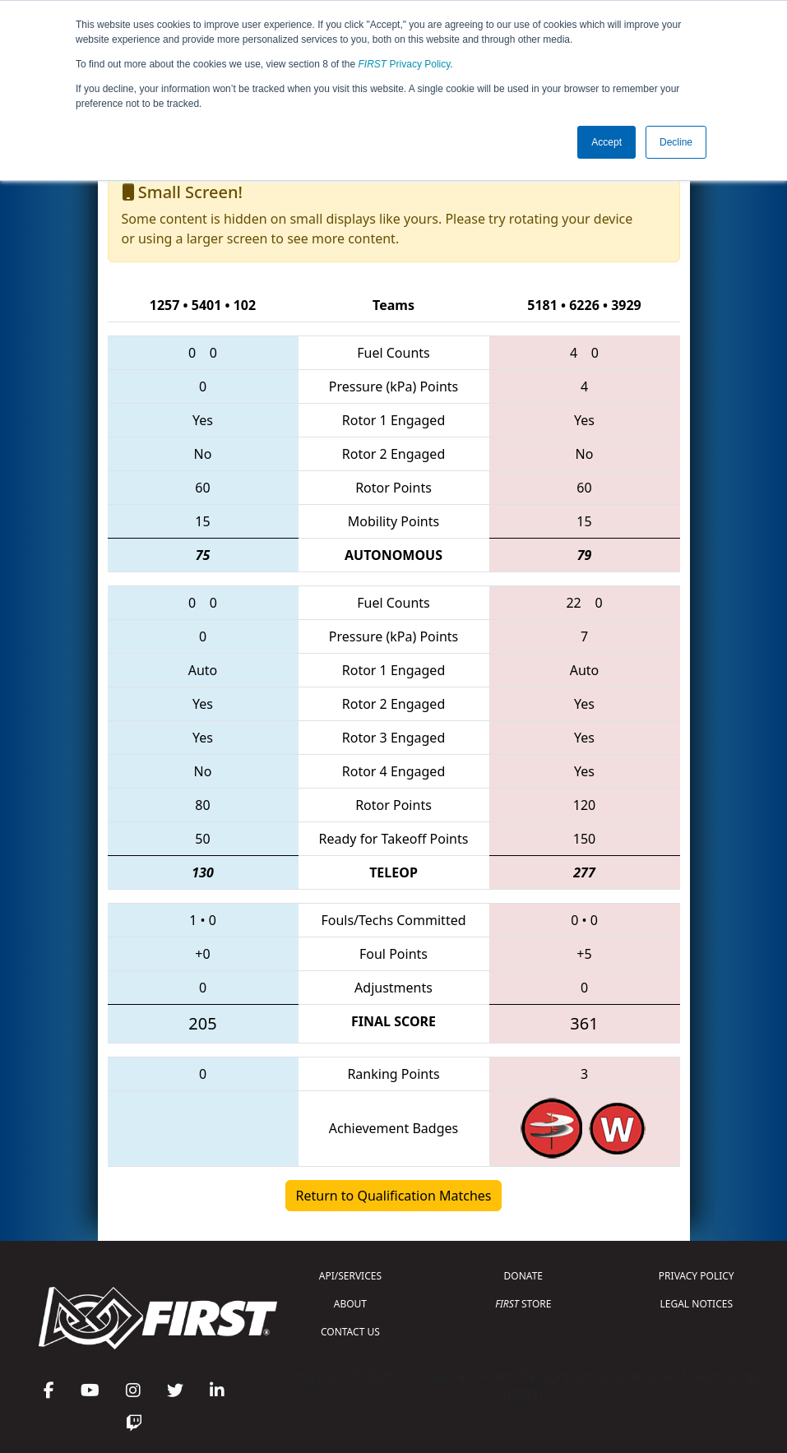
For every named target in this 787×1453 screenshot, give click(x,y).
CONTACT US (350, 1332)
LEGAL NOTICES (697, 1304)
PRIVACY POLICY (696, 1276)
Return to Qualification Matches (394, 1196)
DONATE (523, 1276)
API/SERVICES (350, 1276)
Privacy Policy (405, 64)
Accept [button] (606, 142)
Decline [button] (676, 142)
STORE (523, 1304)
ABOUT (350, 1304)
